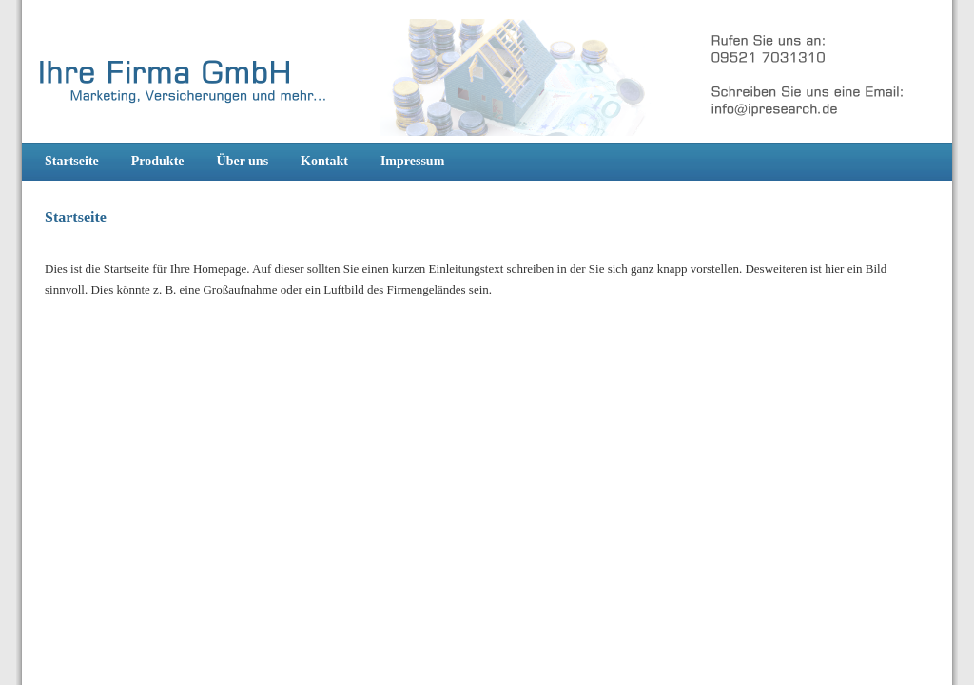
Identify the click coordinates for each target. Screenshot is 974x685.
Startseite (72, 161)
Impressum (412, 161)
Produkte (158, 161)
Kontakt (324, 161)
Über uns (243, 161)
